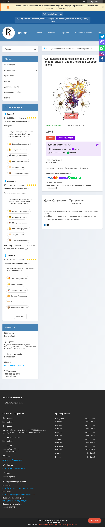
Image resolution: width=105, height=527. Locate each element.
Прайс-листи (9, 76)
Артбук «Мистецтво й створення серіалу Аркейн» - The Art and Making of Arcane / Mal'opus (21, 134)
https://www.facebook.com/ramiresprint (18, 488)
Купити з (65, 138)
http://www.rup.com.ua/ (14, 403)
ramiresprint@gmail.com (14, 365)
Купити (50, 138)
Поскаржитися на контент (48, 525)
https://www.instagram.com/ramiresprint (18, 495)
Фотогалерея (9, 65)
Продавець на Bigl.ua (52, 522)
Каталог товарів (11, 70)
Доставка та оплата (83, 33)
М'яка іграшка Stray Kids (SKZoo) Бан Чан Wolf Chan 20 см (21, 270)
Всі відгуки (20, 316)
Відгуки (7, 98)
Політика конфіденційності (67, 525)
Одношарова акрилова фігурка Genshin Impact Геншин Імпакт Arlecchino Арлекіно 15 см (20, 201)
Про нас (65, 33)
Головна (38, 33)
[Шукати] (35, 49)
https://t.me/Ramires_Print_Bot (14, 501)
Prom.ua (64, 520)
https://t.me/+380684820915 (13, 469)
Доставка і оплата (11, 87)
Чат (94, 520)
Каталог (51, 33)
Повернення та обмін (12, 92)
